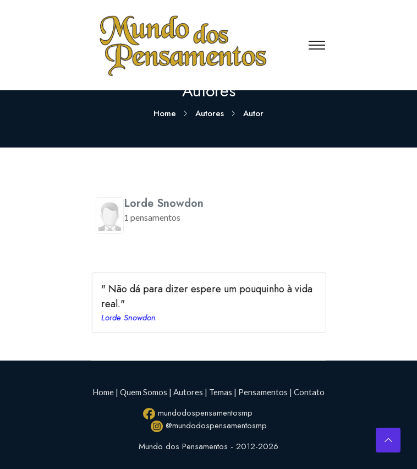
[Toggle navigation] (317, 45)
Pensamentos (263, 392)
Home (164, 113)
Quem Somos (143, 392)
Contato (309, 392)
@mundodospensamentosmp (209, 425)
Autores (209, 113)
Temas (220, 392)
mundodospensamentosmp (198, 413)
